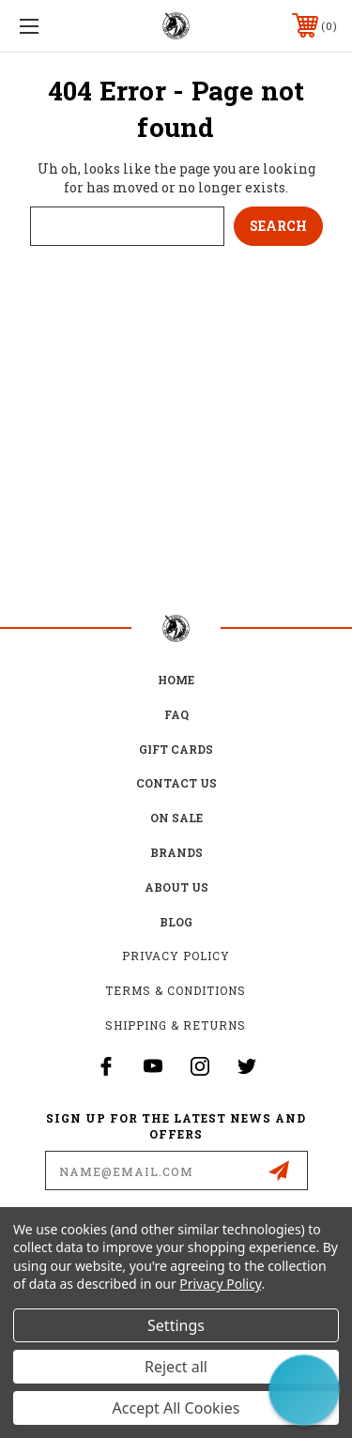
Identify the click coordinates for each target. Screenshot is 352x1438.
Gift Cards (176, 749)
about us (176, 887)
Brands (176, 852)
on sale (176, 817)
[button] (303, 1389)
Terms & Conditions (175, 990)
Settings (176, 1325)
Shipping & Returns (175, 1025)
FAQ (176, 714)
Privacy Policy (176, 955)
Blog (176, 921)
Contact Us (176, 782)
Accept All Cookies (176, 1408)
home (176, 679)
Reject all (176, 1366)
